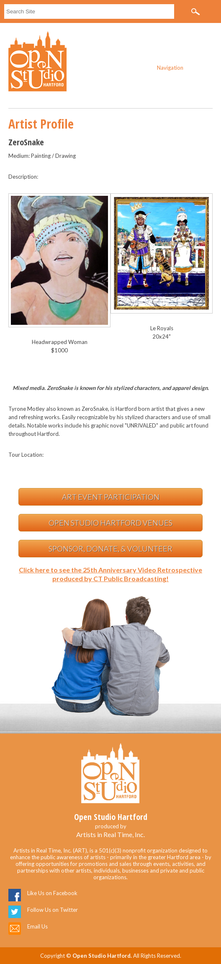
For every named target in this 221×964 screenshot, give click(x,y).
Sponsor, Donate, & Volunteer (110, 548)
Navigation (170, 67)
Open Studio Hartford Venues (110, 522)
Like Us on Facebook (52, 893)
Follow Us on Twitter (52, 909)
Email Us (37, 926)
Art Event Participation (110, 496)
